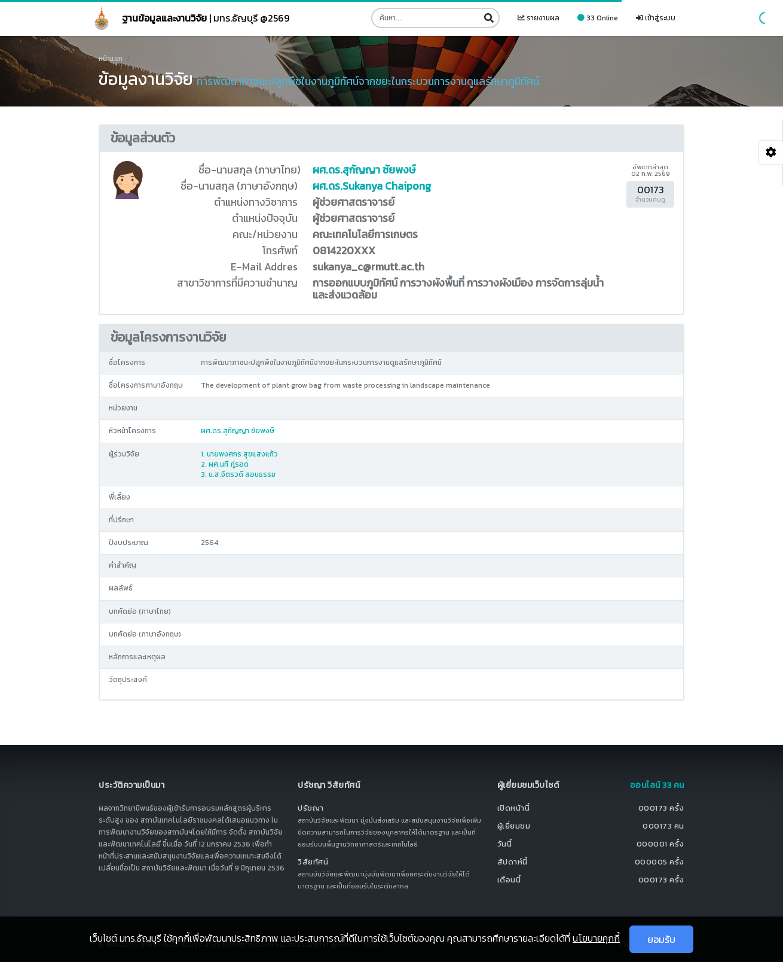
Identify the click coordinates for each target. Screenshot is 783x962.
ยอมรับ (661, 939)
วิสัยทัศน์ (313, 861)
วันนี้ (504, 844)
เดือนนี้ (509, 879)
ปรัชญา (311, 808)
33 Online (597, 18)
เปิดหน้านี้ (513, 808)
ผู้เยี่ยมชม (514, 826)
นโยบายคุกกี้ (596, 938)
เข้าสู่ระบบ (655, 18)
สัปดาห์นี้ (512, 861)
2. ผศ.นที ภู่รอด (225, 464)
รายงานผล (538, 18)
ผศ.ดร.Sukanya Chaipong (372, 186)
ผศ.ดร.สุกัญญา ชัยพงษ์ (364, 170)
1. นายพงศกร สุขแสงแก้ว (239, 454)
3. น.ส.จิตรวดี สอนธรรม (238, 474)
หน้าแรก (111, 58)
